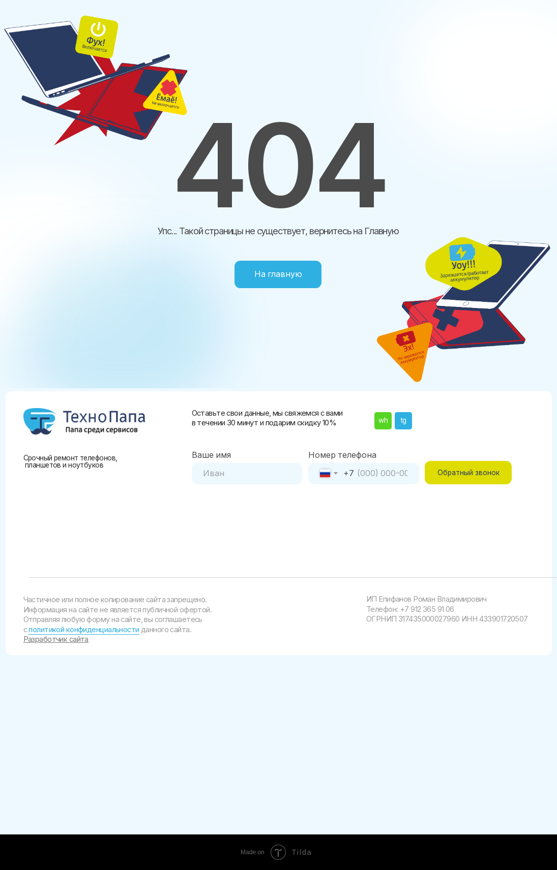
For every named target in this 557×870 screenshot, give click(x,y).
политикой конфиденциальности (83, 629)
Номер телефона (342, 455)
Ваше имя (211, 455)
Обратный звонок (468, 473)
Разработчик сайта (56, 639)
